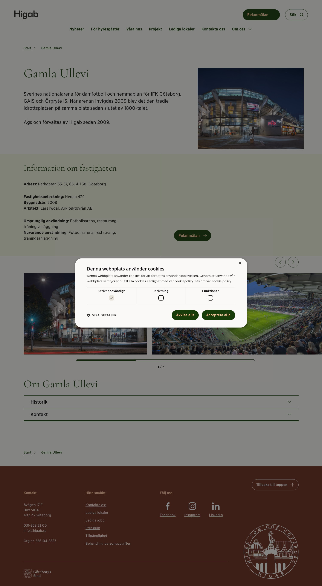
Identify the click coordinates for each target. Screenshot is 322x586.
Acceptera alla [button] (218, 315)
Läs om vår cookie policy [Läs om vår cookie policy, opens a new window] (213, 281)
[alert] (161, 293)
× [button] (240, 263)
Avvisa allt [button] (185, 315)
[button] (101, 315)
